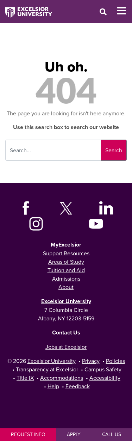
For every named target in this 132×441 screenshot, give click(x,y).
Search (113, 150)
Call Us (111, 434)
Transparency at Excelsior (47, 369)
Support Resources (66, 253)
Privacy (91, 361)
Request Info (28, 434)
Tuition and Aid (66, 270)
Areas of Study (66, 262)
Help (53, 386)
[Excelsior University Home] (26, 9)
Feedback (77, 386)
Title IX (25, 378)
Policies (115, 361)
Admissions (66, 278)
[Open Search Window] (103, 12)
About (66, 287)
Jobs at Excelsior (66, 347)
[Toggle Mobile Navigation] (124, 11)
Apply (74, 434)
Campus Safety (102, 369)
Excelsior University (66, 301)
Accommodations (61, 378)
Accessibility (104, 378)
